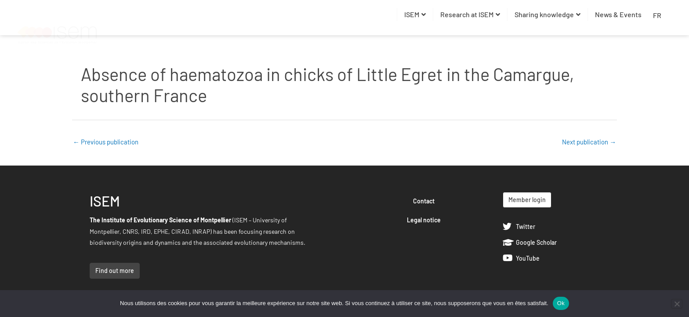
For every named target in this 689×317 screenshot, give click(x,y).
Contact (424, 201)
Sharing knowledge (547, 14)
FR (657, 15)
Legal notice (424, 220)
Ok (561, 303)
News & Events (618, 14)
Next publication (589, 142)
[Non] (676, 304)
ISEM (415, 14)
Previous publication (105, 142)
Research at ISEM (470, 14)
